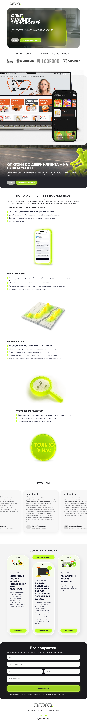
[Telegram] (46, 715)
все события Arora (43, 557)
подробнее (18, 630)
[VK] (41, 715)
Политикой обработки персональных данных (55, 694)
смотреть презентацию (30, 40)
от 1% (11, 182)
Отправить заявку (43, 688)
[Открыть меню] (77, 3)
